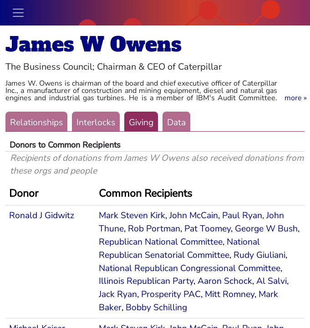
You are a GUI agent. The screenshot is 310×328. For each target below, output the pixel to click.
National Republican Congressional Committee (189, 268)
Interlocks (95, 122)
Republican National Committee (161, 242)
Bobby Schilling (156, 307)
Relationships (36, 122)
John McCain (193, 215)
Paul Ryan (242, 215)
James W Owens (93, 44)
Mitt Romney (229, 294)
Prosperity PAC (171, 294)
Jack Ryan (118, 294)
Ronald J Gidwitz (41, 215)
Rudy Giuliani (259, 255)
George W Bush (266, 229)
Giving (141, 122)
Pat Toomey (207, 229)
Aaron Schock (225, 281)
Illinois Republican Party (146, 281)
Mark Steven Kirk (132, 215)
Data (176, 122)
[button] (296, 98)
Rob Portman (154, 229)
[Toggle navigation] (18, 13)
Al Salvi (271, 281)
